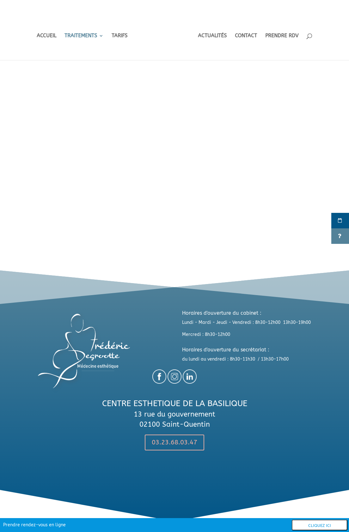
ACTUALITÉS (210, 34)
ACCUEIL (48, 34)
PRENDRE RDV (280, 34)
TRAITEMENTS (82, 34)
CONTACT (244, 34)
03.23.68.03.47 (174, 442)
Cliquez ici (319, 525)
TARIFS (121, 34)
